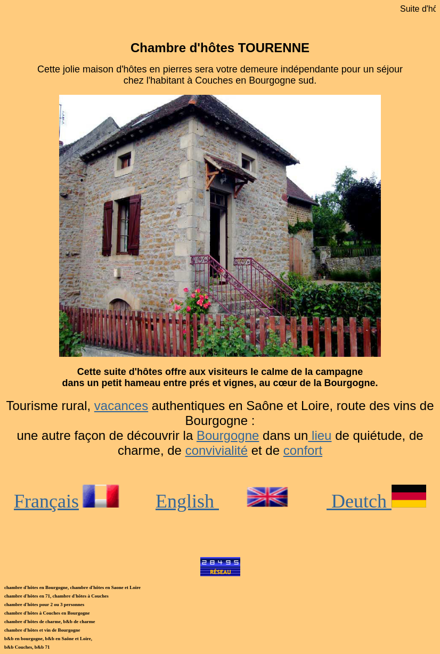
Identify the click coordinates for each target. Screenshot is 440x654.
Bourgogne (228, 435)
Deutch (376, 501)
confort (302, 450)
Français (69, 501)
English (187, 501)
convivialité (216, 450)
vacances (121, 405)
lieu (319, 435)
